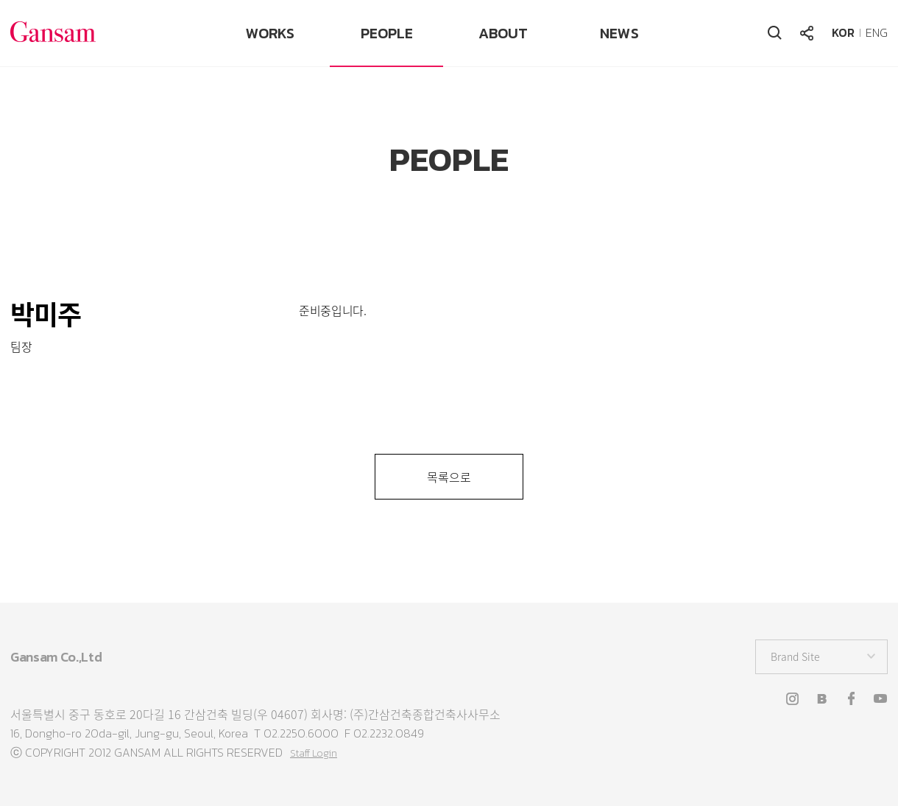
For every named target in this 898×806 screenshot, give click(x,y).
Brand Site (795, 656)
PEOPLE (387, 33)
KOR (843, 32)
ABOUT (503, 33)
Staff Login (313, 753)
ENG (877, 32)
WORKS (270, 33)
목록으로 (449, 477)
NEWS (619, 33)
